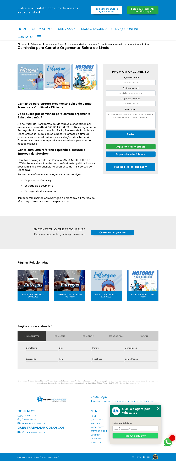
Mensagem (130, 109)
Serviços (65, 28)
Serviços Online (125, 28)
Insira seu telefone (122, 423)
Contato (25, 36)
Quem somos (42, 28)
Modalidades (92, 28)
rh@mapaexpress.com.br (31, 432)
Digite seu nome (131, 77)
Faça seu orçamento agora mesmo (106, 10)
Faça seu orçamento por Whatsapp (143, 10)
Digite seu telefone (131, 98)
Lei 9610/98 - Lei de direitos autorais (124, 383)
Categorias (36, 44)
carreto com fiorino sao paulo (82, 44)
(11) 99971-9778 (27, 416)
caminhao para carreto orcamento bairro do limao (125, 44)
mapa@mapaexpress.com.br (33, 423)
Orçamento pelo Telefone (131, 154)
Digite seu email (131, 88)
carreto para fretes (55, 44)
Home (22, 28)
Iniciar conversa (135, 436)
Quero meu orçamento (112, 232)
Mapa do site (97, 442)
